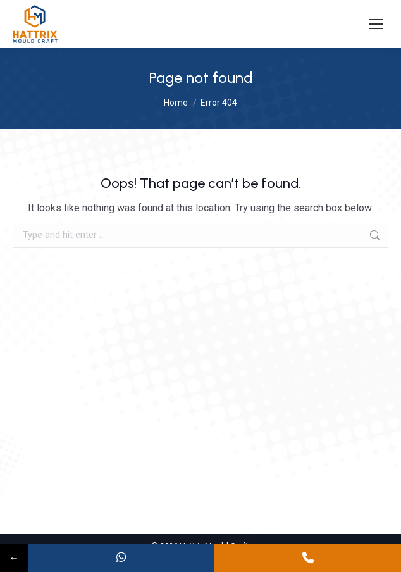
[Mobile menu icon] (375, 24)
